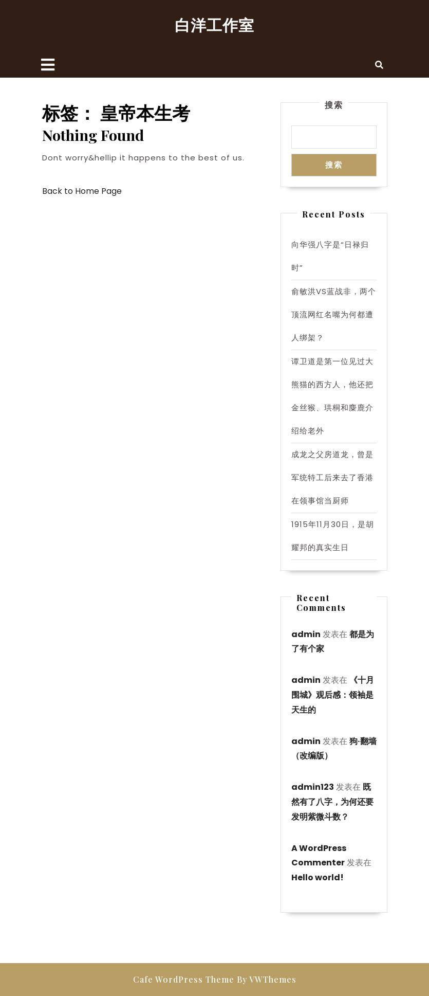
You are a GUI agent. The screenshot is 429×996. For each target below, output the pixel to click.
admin (306, 634)
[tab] (48, 65)
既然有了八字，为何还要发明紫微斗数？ (332, 802)
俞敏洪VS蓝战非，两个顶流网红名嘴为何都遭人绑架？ (333, 314)
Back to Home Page (82, 191)
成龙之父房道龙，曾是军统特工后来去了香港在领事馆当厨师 (332, 477)
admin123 (312, 787)
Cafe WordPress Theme (183, 979)
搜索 (334, 104)
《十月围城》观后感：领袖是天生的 (332, 695)
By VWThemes (266, 979)
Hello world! (317, 877)
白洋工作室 (214, 24)
